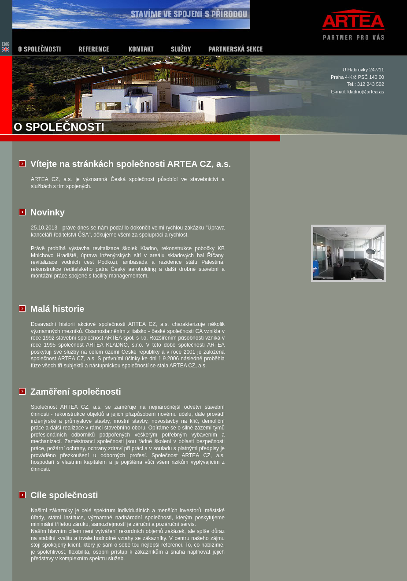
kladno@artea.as (366, 91)
